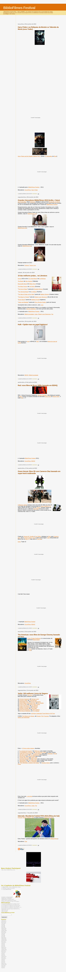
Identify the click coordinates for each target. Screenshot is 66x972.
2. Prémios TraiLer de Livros (8, 888)
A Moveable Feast (24, 701)
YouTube (39, 539)
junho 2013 (3, 961)
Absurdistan (23, 760)
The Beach (20, 281)
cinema (38, 507)
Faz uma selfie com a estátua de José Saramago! (10, 906)
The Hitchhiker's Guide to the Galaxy (29, 762)
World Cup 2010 (49, 817)
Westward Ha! (23, 761)
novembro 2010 (4, 949)
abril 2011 (3, 953)
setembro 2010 (3, 947)
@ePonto (32, 201)
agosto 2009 (3, 937)
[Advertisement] (35, 17)
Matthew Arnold (35, 299)
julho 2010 (3, 946)
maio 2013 (3, 960)
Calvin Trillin (34, 757)
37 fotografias (48, 156)
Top (52, 314)
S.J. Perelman (33, 761)
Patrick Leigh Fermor (34, 704)
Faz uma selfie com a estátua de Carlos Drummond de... (11, 907)
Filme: (19, 764)
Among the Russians (24, 709)
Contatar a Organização (7, 897)
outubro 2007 (3, 920)
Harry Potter (34, 190)
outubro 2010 (3, 948)
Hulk (37, 341)
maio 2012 (3, 954)
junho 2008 (3, 926)
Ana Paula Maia (22, 201)
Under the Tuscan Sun (25, 753)
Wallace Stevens (44, 294)
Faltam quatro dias (4, 909)
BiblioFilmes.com (32, 213)
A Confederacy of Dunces (26, 752)
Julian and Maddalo (23, 302)
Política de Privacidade (6, 898)
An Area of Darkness (25, 711)
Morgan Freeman (42, 395)
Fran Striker (38, 536)
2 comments (34, 845)
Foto (26, 841)
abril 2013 (3, 959)
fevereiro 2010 (3, 942)
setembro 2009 (3, 938)
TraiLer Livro (32, 265)
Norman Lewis (35, 699)
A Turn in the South (24, 705)
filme (55, 156)
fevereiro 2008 (3, 922)
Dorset (19, 278)
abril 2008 (3, 924)
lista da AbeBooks (31, 308)
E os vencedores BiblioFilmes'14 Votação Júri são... (10, 903)
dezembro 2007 (4, 921)
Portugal (20, 817)
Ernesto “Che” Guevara (43, 716)
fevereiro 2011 (3, 951)
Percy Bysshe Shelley (40, 302)
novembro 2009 (4, 939)
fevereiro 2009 (3, 932)
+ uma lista (29, 796)
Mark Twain (34, 759)
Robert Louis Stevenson (41, 297)
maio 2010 (3, 944)
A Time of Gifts (23, 704)
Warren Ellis (56, 396)
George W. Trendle (28, 536)
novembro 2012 (4, 956)
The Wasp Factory (22, 286)
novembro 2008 (4, 930)
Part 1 (39, 156)
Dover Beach (21, 299)
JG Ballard (34, 291)
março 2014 (3, 966)
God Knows (23, 756)
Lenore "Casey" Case (29, 537)
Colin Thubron (36, 709)
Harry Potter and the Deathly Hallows (27, 156)
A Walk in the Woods (24, 707)
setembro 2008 (3, 928)
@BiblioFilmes (54, 838)
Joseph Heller (31, 756)
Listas (36, 314)
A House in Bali (23, 700)
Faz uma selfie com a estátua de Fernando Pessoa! (10, 905)
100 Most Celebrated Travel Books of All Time (43, 713)
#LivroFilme (28, 190)
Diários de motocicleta (23, 717)
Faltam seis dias (4, 911)
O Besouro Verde (22, 505)
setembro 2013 (3, 963)
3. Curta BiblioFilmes (6, 889)
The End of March (23, 289)
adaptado (50, 753)
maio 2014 (3, 967)
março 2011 (3, 952)
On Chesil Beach (32, 278)
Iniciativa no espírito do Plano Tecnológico (10, 901)
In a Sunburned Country (26, 751)
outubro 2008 (3, 929)
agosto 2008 (3, 927)
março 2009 (3, 933)
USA (32, 817)
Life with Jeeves (24, 755)
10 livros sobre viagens (28, 748)
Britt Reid (36, 508)
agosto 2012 (3, 955)
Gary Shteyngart (32, 760)
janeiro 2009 (3, 931)
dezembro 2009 (4, 940)
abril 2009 (3, 934)
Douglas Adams (46, 762)
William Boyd (32, 283)
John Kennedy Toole (40, 752)
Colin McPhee (33, 700)
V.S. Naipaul (34, 705)
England (28, 817)
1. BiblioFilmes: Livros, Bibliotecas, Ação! (11, 887)
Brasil (24, 817)
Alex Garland (28, 281)
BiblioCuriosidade (29, 314)
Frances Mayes (38, 753)
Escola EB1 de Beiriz (54, 201)
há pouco (30, 695)
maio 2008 (3, 925)
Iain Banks (32, 286)
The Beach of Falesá (23, 297)
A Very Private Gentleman (34, 638)
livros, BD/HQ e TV (46, 506)
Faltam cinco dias (4, 910)
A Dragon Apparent (24, 699)
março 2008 (3, 923)
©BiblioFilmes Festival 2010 (7, 899)
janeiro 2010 (3, 941)
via (22, 397)
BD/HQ (26, 375)
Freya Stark (34, 708)
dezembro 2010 (4, 950)
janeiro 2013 (3, 957)
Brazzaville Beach (22, 283)
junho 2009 (3, 935)
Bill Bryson (35, 707)
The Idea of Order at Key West (26, 294)
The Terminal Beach (23, 291)
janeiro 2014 (3, 965)
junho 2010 (3, 945)
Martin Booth (36, 639)
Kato (48, 537)
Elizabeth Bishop (38, 289)
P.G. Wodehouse (34, 755)
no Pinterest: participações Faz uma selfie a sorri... (10, 904)
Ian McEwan (42, 278)
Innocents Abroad (24, 759)
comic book (48, 396)
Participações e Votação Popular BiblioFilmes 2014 (10, 908)
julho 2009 (3, 936)
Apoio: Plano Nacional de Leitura (8, 900)
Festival (27, 265)
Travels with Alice (24, 757)
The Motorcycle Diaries (28, 716)
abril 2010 (3, 943)
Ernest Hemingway (36, 701)
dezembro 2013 (4, 964)
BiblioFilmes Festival (34, 187)
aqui (42, 305)
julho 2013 (3, 962)
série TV (27, 539)
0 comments (34, 193)
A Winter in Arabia (23, 708)
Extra (19, 541)
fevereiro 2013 (3, 958)
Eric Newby (41, 703)
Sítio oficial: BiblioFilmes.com (8, 869)
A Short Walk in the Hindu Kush (27, 703)
